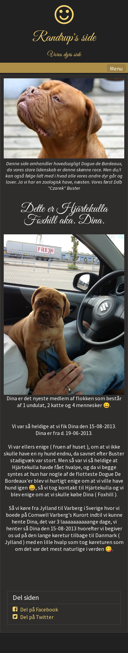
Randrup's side (64, 38)
